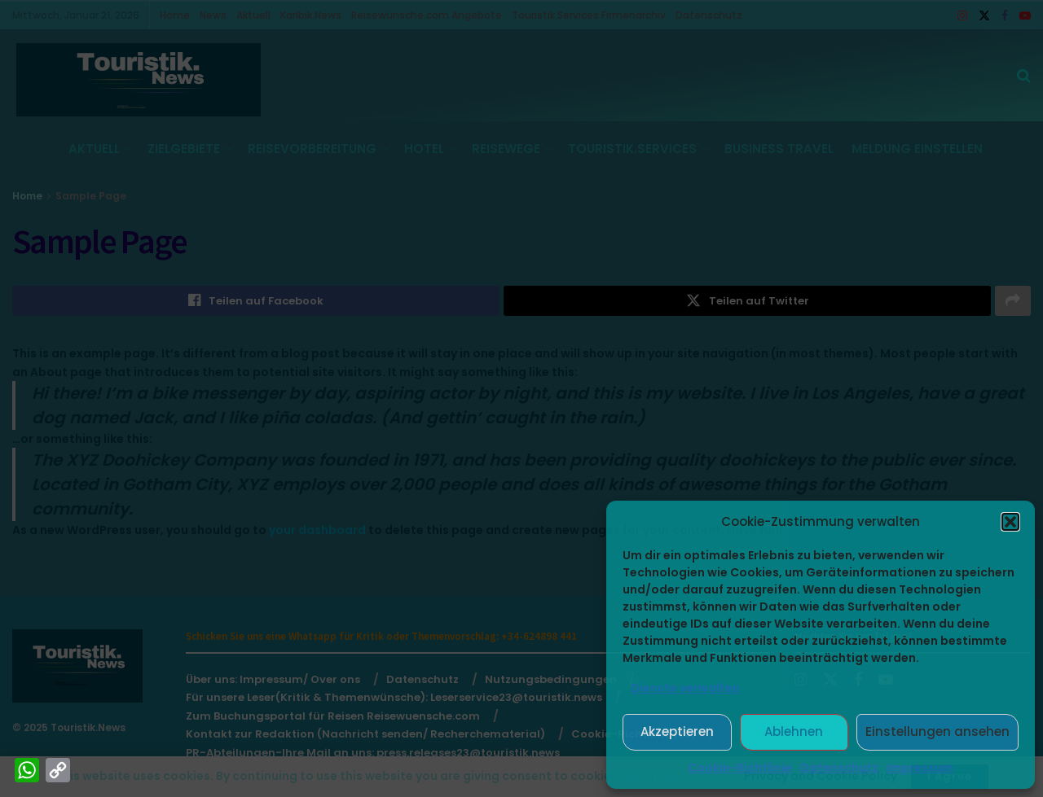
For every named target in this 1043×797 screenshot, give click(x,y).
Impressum (920, 768)
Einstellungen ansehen (937, 731)
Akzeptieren (677, 731)
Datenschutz (839, 768)
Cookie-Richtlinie (740, 768)
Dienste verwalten (685, 688)
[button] (1010, 522)
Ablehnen (793, 731)
